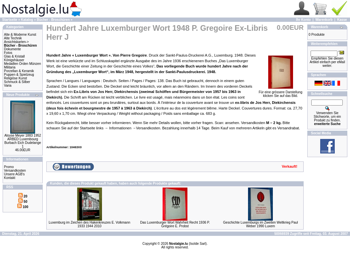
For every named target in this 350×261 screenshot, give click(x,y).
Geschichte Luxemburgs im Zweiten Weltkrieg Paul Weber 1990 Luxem (260, 224)
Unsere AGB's (14, 174)
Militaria (9, 67)
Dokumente (12, 49)
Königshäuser (14, 60)
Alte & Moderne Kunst (20, 34)
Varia (8, 85)
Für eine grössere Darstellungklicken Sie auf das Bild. (280, 92)
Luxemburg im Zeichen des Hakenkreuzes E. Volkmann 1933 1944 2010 (89, 224)
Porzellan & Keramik (19, 71)
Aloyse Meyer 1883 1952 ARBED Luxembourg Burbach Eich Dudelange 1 (22, 141)
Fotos (8, 53)
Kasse (342, 20)
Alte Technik (13, 38)
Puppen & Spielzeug (19, 74)
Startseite (10, 20)
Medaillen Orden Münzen (22, 63)
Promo (9, 167)
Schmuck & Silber (17, 82)
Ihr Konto (303, 20)
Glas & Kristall (14, 56)
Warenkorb (323, 20)
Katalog (27, 20)
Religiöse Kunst (15, 78)
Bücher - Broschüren (53, 20)
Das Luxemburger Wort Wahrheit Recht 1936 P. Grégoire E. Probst (175, 224)
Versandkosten (15, 170)
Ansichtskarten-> (16, 42)
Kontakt (9, 178)
